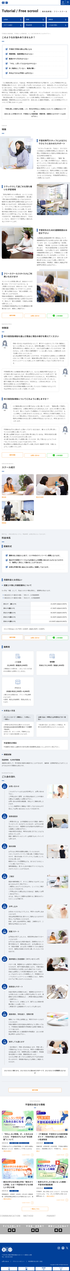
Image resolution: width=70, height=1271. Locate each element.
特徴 (34, 19)
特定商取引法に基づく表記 (35, 1260)
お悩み (12, 19)
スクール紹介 (12, 25)
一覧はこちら (35, 1209)
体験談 (57, 19)
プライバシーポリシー (19, 1260)
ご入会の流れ (57, 25)
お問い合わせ (35, 316)
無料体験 (12, 316)
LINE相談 (59, 316)
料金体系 (34, 25)
